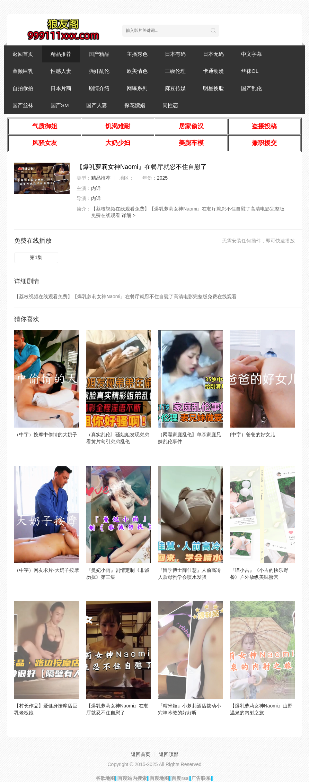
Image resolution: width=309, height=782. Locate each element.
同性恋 (170, 105)
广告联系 (201, 778)
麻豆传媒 (175, 88)
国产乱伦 (251, 88)
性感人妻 (61, 71)
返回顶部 (168, 754)
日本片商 (61, 88)
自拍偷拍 (22, 88)
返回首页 (22, 54)
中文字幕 (251, 54)
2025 (162, 178)
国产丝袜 (22, 105)
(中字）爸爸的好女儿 (252, 434)
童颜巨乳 (22, 71)
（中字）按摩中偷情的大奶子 (45, 434)
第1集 (36, 257)
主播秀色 (137, 54)
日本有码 (175, 54)
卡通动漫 (213, 71)
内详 (96, 188)
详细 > (128, 215)
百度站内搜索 (132, 778)
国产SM (60, 105)
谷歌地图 (105, 778)
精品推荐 (61, 54)
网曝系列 (137, 88)
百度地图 (159, 778)
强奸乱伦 (99, 71)
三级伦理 (175, 71)
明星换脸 (213, 88)
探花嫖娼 (134, 105)
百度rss (179, 778)
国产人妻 (96, 105)
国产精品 (99, 54)
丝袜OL (249, 71)
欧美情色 (137, 71)
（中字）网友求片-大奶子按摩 (46, 570)
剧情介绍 (99, 88)
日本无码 (213, 54)
